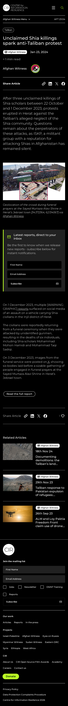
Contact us (20, 668)
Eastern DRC (52, 642)
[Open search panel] (62, 8)
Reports (13, 594)
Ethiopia (15, 648)
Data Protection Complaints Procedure (24, 694)
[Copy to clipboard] (44, 84)
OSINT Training (54, 587)
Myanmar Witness (13, 642)
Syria (5, 648)
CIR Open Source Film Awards (32, 662)
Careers (7, 668)
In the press (32, 622)
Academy (57, 662)
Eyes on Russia (51, 636)
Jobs (11, 587)
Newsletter (30, 587)
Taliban (8, 30)
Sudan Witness (34, 642)
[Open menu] (53, 8)
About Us (8, 662)
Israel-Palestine (11, 636)
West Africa (29, 648)
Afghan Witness (31, 636)
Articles (7, 622)
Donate (11, 676)
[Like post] (62, 416)
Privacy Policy (10, 689)
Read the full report (19, 393)
